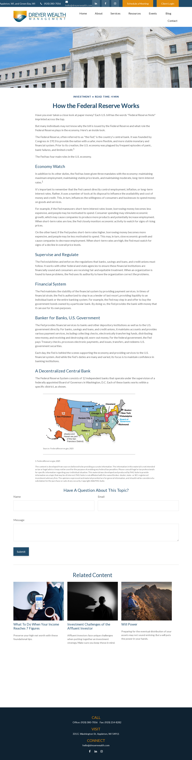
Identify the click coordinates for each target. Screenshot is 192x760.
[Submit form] (21, 551)
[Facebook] (105, 3)
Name (17, 496)
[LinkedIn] (96, 3)
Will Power (129, 624)
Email (101, 496)
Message (18, 520)
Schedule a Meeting (138, 3)
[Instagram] (101, 751)
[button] (83, 13)
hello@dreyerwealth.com (96, 745)
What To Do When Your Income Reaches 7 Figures (36, 626)
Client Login (167, 3)
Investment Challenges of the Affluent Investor (88, 626)
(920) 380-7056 (50, 3)
